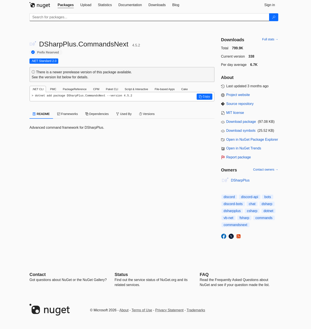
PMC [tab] (53, 89)
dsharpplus (232, 211)
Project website (238, 95)
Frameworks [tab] (67, 114)
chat (252, 204)
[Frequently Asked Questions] (204, 274)
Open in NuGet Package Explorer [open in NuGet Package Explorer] (252, 139)
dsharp (267, 204)
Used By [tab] (124, 114)
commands (263, 218)
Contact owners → (265, 169)
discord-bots (233, 204)
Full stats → (270, 39)
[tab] (65, 5)
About (124, 310)
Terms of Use (142, 310)
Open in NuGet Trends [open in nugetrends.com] (243, 148)
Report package (238, 157)
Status (121, 274)
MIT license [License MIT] (235, 113)
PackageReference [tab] (75, 89)
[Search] (273, 17)
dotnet (268, 211)
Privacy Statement (169, 310)
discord (229, 197)
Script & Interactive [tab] (136, 89)
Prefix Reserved (48, 52)
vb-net (228, 218)
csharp (252, 211)
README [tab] (41, 114)
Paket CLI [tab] (112, 89)
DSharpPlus (240, 180)
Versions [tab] (147, 114)
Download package (241, 121)
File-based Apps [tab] (165, 89)
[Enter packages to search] (149, 17)
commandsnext (235, 225)
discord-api (249, 197)
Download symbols (241, 130)
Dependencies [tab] (97, 114)
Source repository (240, 104)
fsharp (244, 218)
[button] (204, 97)
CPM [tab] (96, 89)
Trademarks (196, 310)
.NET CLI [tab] (37, 89)
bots (267, 197)
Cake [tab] (184, 89)
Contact (37, 274)
